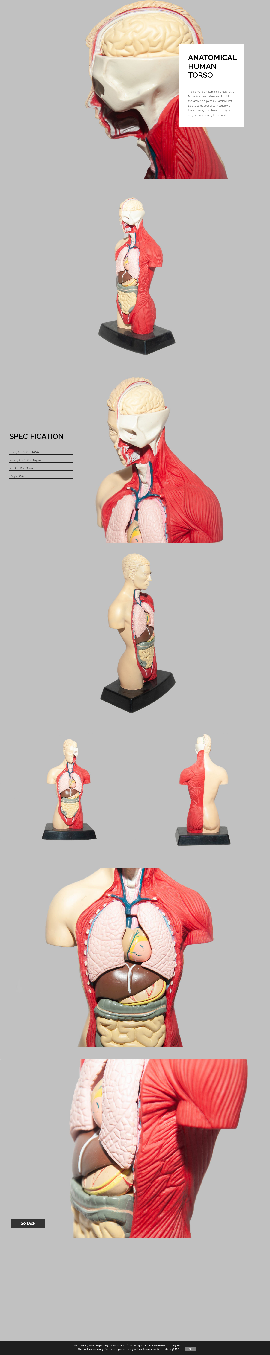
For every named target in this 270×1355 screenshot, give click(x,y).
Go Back (28, 1224)
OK (190, 1349)
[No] (265, 1348)
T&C (177, 1349)
